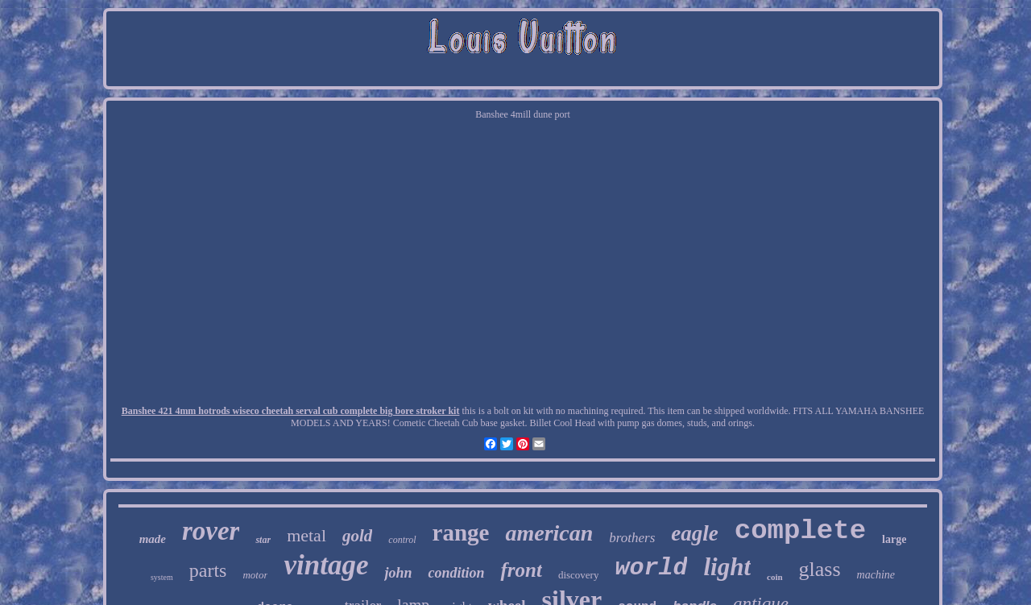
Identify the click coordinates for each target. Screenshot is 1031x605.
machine (876, 575)
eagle (694, 533)
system (162, 577)
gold (357, 535)
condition (456, 573)
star (263, 539)
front (520, 570)
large (894, 539)
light (727, 567)
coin (775, 577)
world (651, 568)
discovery (578, 575)
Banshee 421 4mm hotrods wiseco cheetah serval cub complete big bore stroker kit (291, 410)
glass (820, 569)
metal (306, 535)
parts (208, 570)
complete (800, 531)
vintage (326, 565)
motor (254, 575)
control (402, 539)
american (549, 532)
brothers (632, 537)
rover (210, 530)
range (461, 532)
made (152, 538)
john (398, 573)
